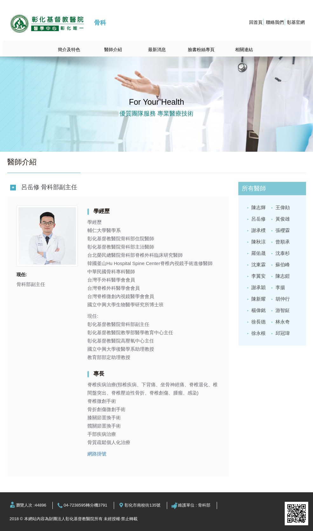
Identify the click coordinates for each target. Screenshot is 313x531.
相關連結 (244, 49)
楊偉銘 (258, 310)
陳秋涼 (258, 241)
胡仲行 (283, 299)
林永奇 (283, 321)
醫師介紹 (113, 49)
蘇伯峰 (283, 264)
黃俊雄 (283, 219)
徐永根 (258, 333)
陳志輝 (258, 207)
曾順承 (283, 241)
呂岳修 (258, 219)
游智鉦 (283, 310)
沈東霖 (258, 264)
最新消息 (157, 49)
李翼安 (258, 276)
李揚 (280, 287)
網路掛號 (96, 453)
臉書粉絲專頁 (201, 49)
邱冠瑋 (283, 333)
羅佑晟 (258, 253)
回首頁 (255, 22)
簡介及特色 (69, 49)
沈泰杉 (283, 253)
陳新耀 (258, 299)
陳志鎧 (283, 276)
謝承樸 (258, 230)
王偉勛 (283, 207)
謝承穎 (258, 287)
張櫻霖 (283, 230)
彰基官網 (296, 22)
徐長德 (258, 321)
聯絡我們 (275, 22)
